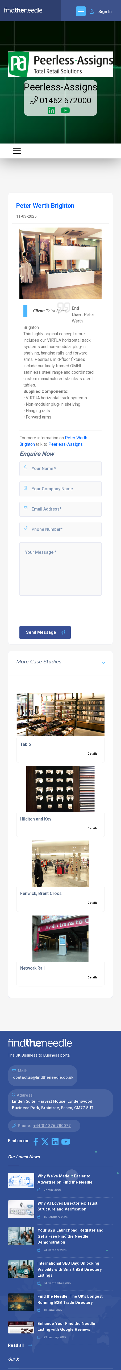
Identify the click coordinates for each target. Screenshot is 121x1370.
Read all (20, 1345)
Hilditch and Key (35, 819)
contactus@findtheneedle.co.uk (43, 1077)
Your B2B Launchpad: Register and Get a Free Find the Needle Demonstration (70, 1236)
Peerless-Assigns (60, 87)
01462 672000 (60, 100)
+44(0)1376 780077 (52, 1125)
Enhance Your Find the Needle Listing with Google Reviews (66, 1326)
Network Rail (32, 968)
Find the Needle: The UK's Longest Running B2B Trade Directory (70, 1299)
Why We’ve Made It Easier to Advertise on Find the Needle (65, 1179)
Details (92, 753)
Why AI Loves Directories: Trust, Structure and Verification (67, 1206)
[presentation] (59, 610)
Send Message (45, 632)
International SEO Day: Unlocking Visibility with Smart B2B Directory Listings (69, 1269)
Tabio (25, 744)
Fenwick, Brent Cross (41, 893)
